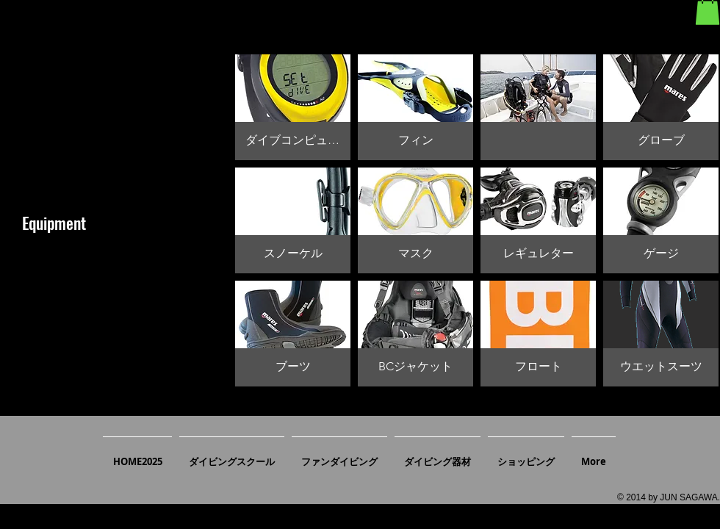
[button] (292, 107)
